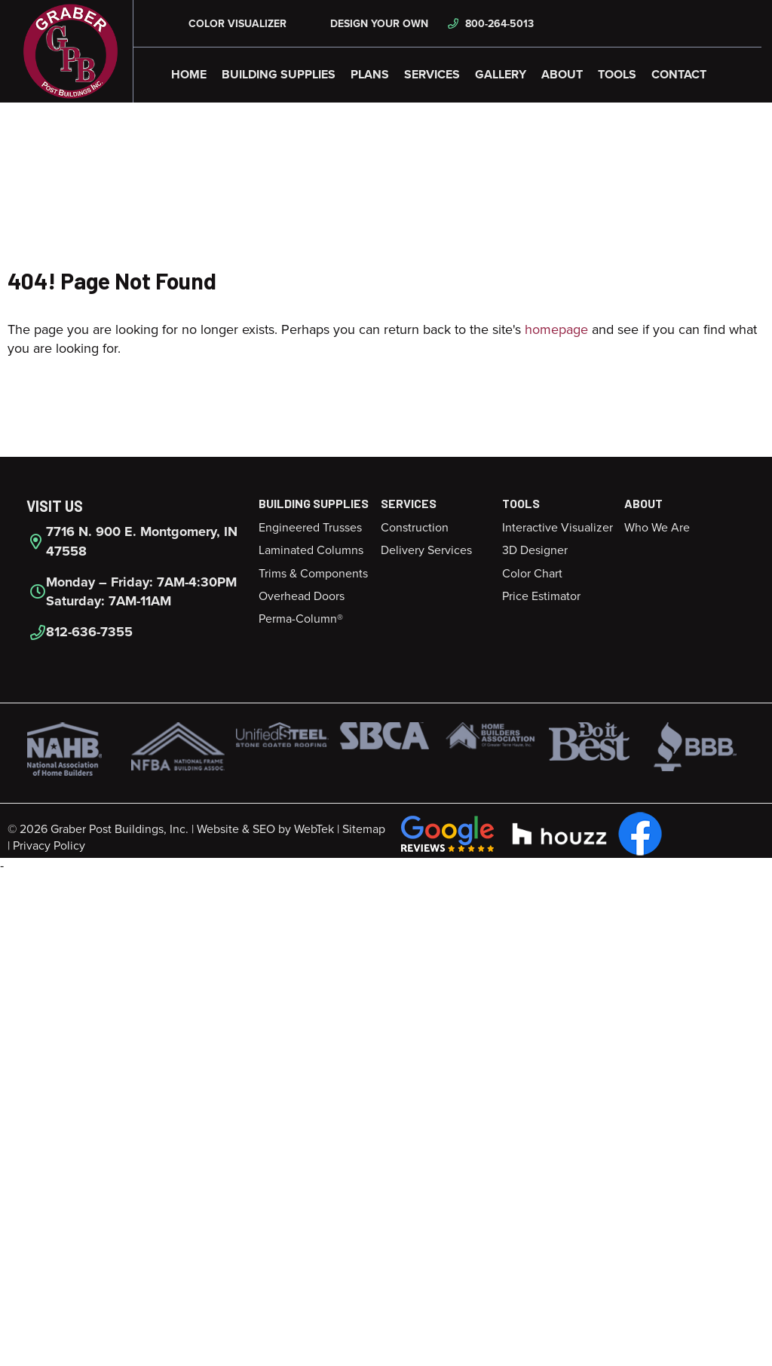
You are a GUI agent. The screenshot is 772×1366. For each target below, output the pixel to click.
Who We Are (657, 527)
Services (432, 74)
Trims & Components (313, 573)
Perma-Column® (301, 618)
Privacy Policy (49, 845)
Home (189, 74)
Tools (617, 74)
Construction (415, 527)
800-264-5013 (491, 23)
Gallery (500, 74)
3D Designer (535, 550)
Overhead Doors (302, 596)
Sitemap (363, 829)
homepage (556, 329)
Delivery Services (426, 550)
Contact (678, 74)
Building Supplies (278, 74)
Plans (370, 74)
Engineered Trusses (310, 527)
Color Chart (532, 573)
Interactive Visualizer (557, 527)
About (562, 74)
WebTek (314, 829)
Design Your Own (369, 23)
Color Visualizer (228, 23)
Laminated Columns (311, 550)
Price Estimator (541, 596)
